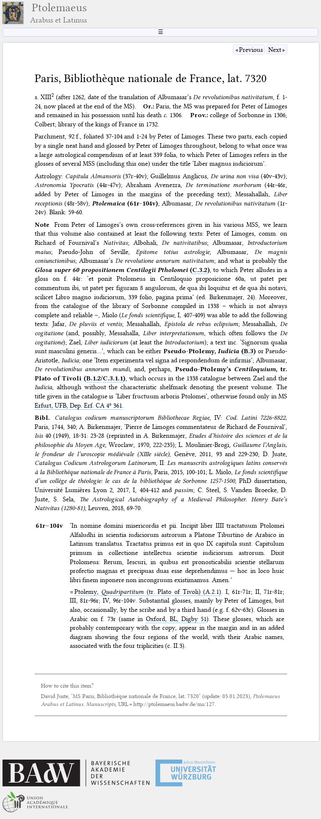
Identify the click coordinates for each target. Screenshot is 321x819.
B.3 (248, 351)
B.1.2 (93, 378)
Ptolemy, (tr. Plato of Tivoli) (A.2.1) (147, 592)
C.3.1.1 (113, 378)
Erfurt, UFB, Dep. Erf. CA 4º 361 (78, 405)
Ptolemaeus (58, 12)
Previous (251, 50)
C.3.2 (199, 270)
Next (274, 50)
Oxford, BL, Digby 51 (176, 619)
